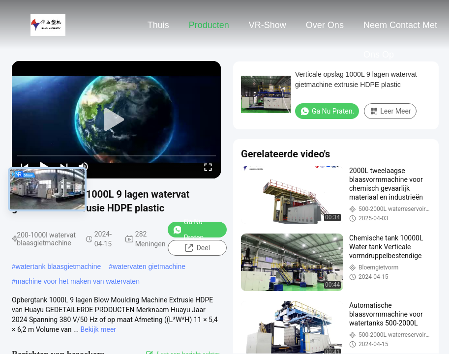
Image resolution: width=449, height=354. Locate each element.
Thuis (158, 25)
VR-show (267, 25)
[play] (116, 120)
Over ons (325, 25)
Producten (209, 25)
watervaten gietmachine (149, 266)
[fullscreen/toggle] (208, 166)
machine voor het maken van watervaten (78, 281)
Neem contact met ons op (400, 30)
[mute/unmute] (83, 166)
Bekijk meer (98, 329)
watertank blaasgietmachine (58, 266)
